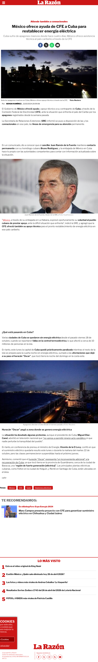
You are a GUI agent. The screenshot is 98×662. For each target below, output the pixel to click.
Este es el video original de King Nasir (23, 566)
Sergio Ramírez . (14, 104)
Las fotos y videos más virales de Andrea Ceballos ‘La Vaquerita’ (37, 582)
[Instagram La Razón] (49, 657)
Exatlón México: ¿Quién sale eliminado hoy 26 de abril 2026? (35, 574)
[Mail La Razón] (57, 45)
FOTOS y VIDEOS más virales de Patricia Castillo (29, 598)
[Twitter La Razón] (46, 45)
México (6, 220)
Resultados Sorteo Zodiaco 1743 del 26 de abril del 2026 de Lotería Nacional (43, 590)
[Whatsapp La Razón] (52, 45)
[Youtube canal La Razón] (60, 657)
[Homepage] (49, 2)
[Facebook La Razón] (40, 45)
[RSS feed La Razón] (55, 657)
